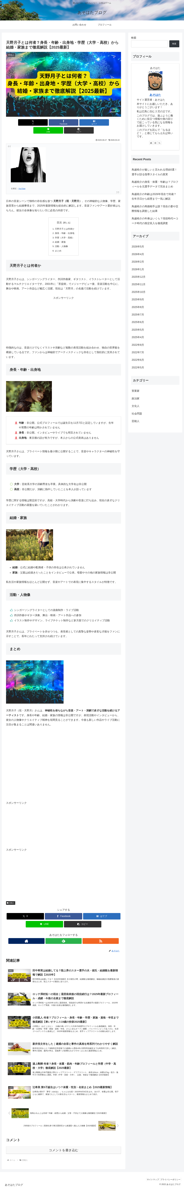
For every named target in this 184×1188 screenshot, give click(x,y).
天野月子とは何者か (64, 221)
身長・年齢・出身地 (64, 225)
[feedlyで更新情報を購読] (63, 935)
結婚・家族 (60, 235)
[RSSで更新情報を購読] (70, 935)
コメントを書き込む (63, 1150)
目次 (59, 214)
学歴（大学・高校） (64, 230)
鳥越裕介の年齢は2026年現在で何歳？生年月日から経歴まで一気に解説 (154, 196)
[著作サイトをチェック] (57, 935)
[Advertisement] (63, 314)
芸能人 (10, 897)
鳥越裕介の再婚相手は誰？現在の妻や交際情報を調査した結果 (155, 208)
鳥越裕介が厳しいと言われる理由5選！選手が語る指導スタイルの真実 (154, 172)
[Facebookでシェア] (44, 122)
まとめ (57, 244)
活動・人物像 (61, 239)
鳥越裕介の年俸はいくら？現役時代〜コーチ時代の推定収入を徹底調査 (155, 221)
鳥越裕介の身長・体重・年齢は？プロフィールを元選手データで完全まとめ (155, 184)
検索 (133, 37)
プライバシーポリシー (169, 1179)
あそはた (155, 94)
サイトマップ (150, 1179)
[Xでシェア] (25, 122)
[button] (102, 122)
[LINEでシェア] (83, 122)
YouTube (21, 181)
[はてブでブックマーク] (63, 122)
